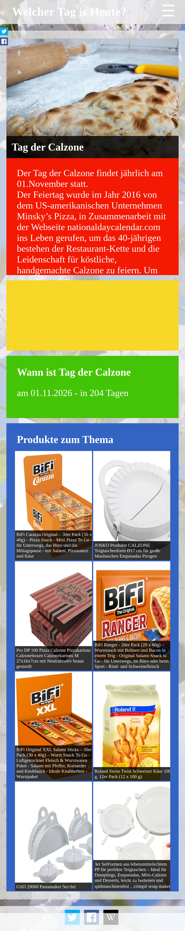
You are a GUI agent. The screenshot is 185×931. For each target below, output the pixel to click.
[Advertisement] (92, 315)
